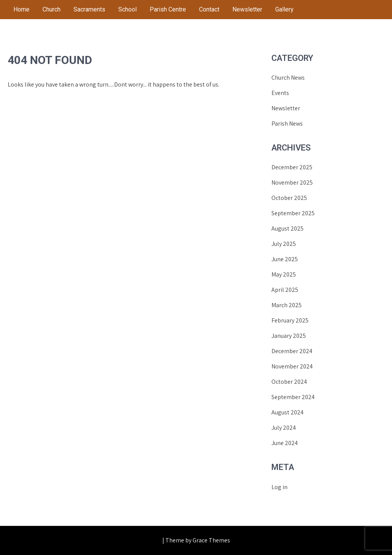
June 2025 (284, 259)
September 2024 (293, 397)
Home (21, 9)
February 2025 (290, 320)
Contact (209, 9)
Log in (279, 487)
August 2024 (287, 412)
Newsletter (247, 9)
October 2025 (289, 198)
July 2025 (283, 244)
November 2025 (292, 182)
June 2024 (284, 443)
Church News (288, 78)
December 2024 (291, 351)
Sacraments (89, 9)
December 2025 (291, 167)
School (127, 9)
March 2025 (286, 305)
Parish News (287, 124)
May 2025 (283, 274)
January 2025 (288, 336)
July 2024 (283, 428)
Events (280, 93)
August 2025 (287, 228)
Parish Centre (168, 9)
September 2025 (293, 213)
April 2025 (284, 290)
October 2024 (289, 382)
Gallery (284, 9)
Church (51, 9)
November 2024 (292, 366)
